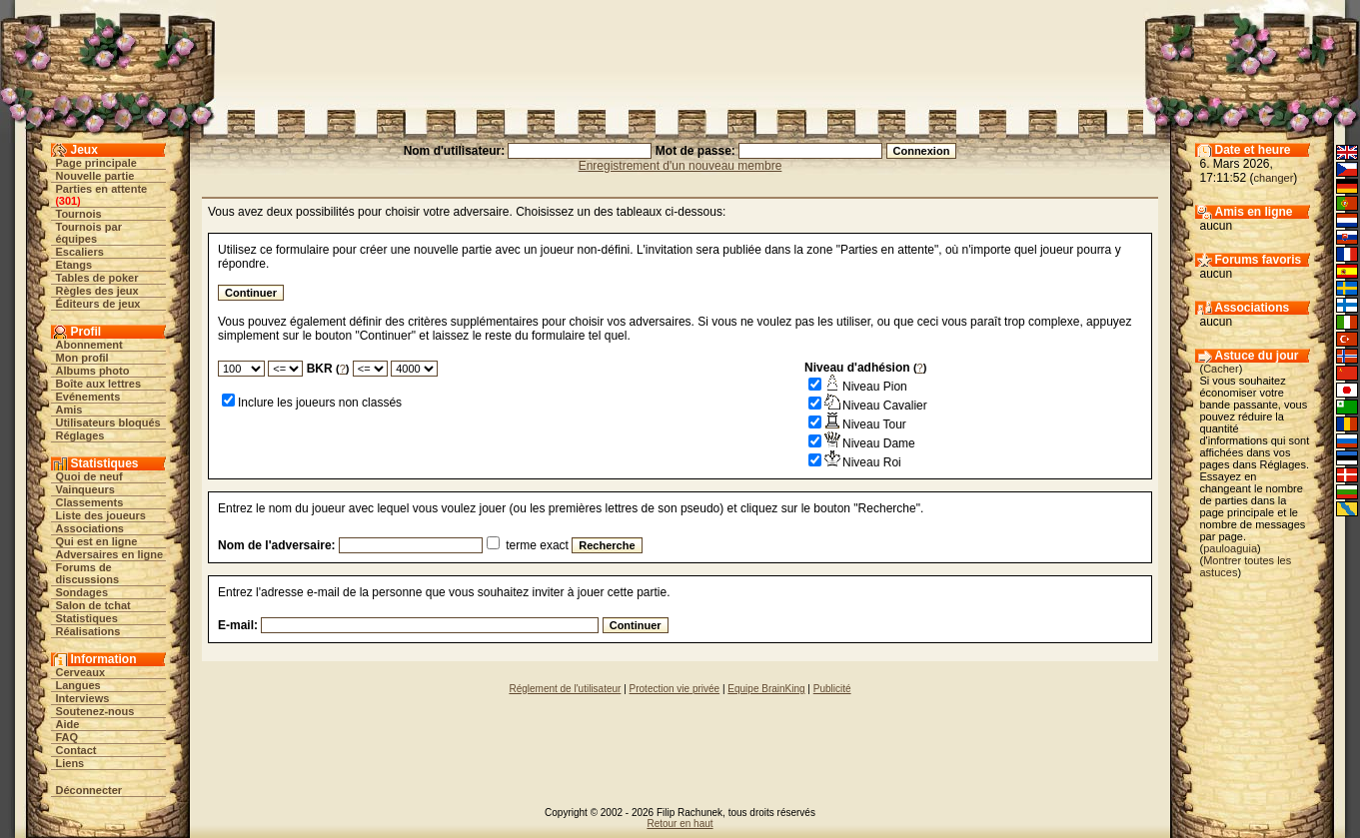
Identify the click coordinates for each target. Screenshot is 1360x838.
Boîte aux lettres (99, 384)
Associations (90, 528)
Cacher (1220, 369)
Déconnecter (89, 790)
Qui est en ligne (97, 541)
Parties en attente (102, 189)
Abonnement (89, 345)
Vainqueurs (85, 489)
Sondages (82, 592)
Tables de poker (97, 278)
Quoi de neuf (89, 476)
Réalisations (88, 631)
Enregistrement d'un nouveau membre (680, 166)
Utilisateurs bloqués (108, 422)
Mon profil (82, 358)
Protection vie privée (675, 688)
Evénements (88, 397)
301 (68, 201)
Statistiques (87, 618)
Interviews (83, 698)
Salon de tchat (93, 605)
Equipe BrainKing (765, 688)
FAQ (67, 737)
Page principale (96, 163)
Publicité (832, 688)
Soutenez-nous (95, 711)
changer (1274, 178)
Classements (90, 502)
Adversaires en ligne (110, 554)
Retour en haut (679, 823)
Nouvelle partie (95, 176)
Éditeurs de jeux (98, 304)
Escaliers (80, 252)
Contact (76, 750)
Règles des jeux (97, 291)
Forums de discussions (88, 573)
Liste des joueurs (101, 515)
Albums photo (93, 371)
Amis (69, 410)
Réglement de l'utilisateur (565, 688)
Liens (70, 763)
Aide (68, 724)
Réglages (80, 435)
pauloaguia (1230, 548)
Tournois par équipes (89, 233)
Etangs (74, 265)
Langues (78, 685)
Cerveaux (81, 672)
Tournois (79, 214)
